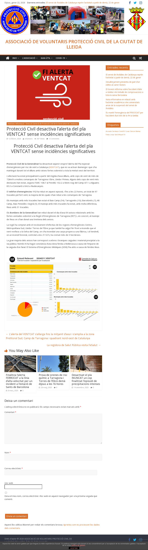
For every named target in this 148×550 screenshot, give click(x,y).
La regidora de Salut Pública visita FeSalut (74, 345)
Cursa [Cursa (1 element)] (127, 131)
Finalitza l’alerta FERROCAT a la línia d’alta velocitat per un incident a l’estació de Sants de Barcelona (19, 381)
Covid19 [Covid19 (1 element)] (122, 131)
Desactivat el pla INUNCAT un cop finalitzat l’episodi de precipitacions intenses (86, 379)
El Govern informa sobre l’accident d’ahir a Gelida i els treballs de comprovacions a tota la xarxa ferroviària (124, 92)
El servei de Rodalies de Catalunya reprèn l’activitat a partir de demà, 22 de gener (82, 2)
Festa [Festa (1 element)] (107, 135)
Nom (7, 452)
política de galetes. (79, 545)
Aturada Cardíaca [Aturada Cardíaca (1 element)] (112, 131)
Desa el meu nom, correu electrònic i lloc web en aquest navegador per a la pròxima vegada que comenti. (50, 498)
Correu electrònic (13, 468)
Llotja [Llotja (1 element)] (112, 135)
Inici (14, 58)
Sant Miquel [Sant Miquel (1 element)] (119, 135)
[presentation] (25, 508)
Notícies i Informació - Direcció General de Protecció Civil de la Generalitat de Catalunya (43, 123)
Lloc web (8, 483)
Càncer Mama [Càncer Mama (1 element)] (135, 131)
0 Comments (52, 139)
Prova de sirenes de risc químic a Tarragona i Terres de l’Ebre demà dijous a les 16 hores (53, 379)
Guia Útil (45, 58)
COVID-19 (60, 58)
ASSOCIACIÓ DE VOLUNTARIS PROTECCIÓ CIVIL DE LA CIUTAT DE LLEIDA (74, 44)
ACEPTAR (74, 548)
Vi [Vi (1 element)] (124, 135)
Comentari (10, 412)
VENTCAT (54, 167)
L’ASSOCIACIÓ (28, 58)
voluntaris (28, 139)
